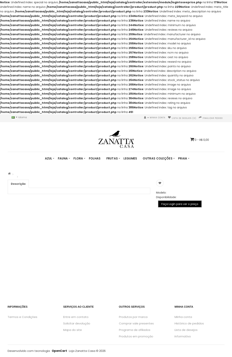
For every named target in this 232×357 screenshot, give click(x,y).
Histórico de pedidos (189, 323)
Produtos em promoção (136, 336)
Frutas (112, 158)
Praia (182, 158)
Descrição (18, 184)
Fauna (63, 158)
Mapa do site (72, 330)
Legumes (130, 158)
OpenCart (59, 351)
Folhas (95, 158)
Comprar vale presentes (136, 323)
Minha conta (183, 317)
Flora (78, 158)
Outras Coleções (157, 158)
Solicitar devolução (76, 323)
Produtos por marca (133, 317)
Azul (48, 158)
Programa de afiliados (134, 330)
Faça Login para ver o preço (179, 204)
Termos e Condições (22, 317)
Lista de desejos (186, 330)
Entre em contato (75, 317)
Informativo (183, 336)
